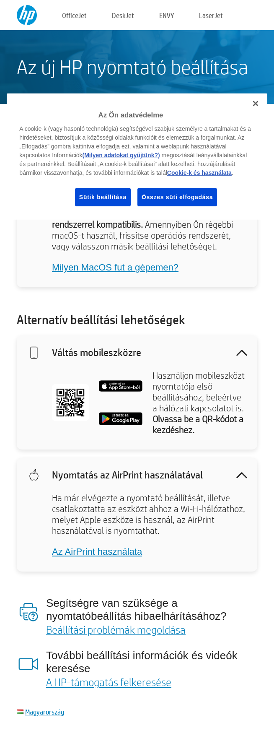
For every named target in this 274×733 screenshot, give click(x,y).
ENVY (166, 15)
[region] (137, 157)
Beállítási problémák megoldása (116, 629)
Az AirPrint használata (97, 551)
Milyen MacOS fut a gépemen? (115, 267)
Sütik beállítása (103, 197)
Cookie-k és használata (199, 172)
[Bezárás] (255, 103)
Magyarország (44, 712)
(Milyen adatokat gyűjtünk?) (121, 155)
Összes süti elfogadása (177, 197)
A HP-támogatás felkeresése (108, 682)
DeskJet (123, 15)
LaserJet (211, 15)
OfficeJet (74, 15)
